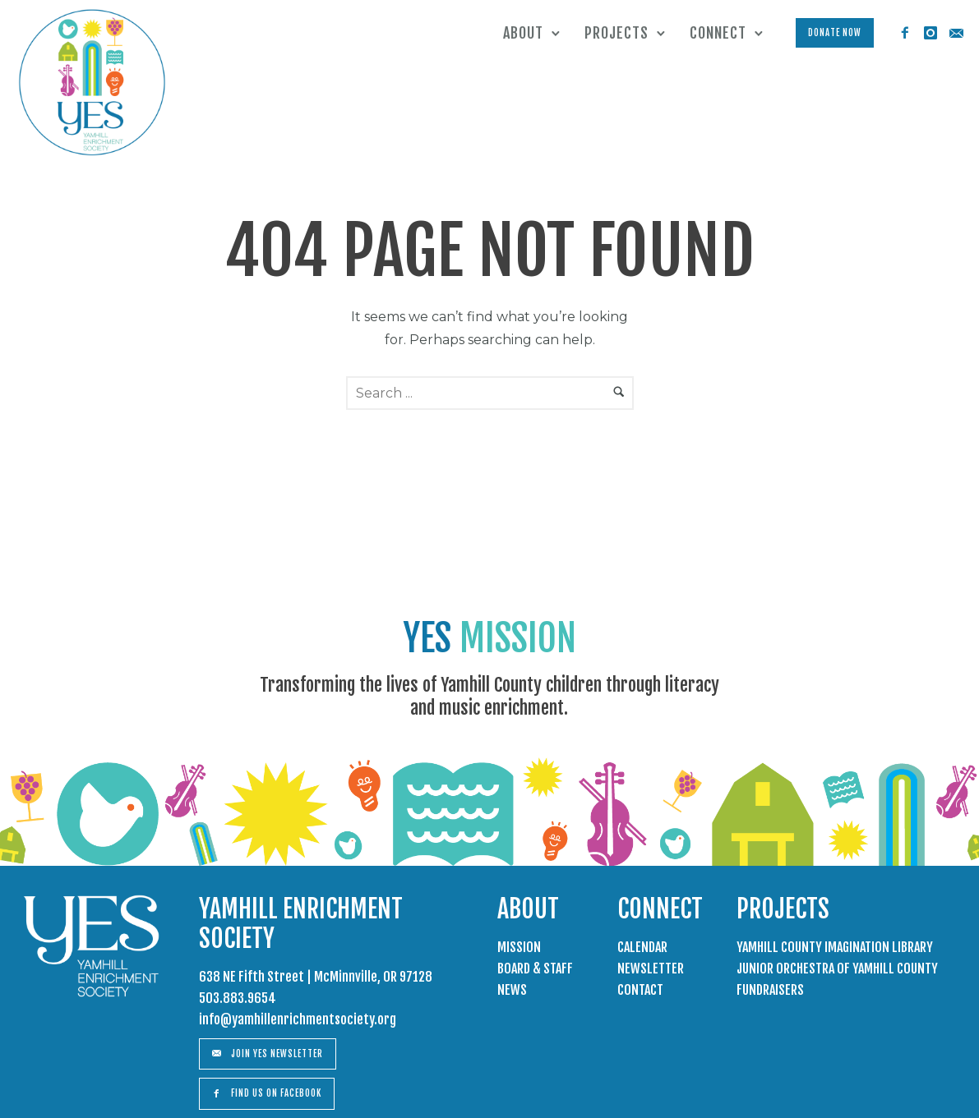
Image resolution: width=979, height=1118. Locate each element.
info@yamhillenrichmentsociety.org (297, 1019)
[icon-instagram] (929, 33)
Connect (717, 33)
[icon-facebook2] (904, 33)
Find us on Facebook (266, 1093)
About (522, 33)
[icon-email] (956, 33)
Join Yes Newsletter (267, 1054)
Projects (616, 33)
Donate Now (834, 33)
